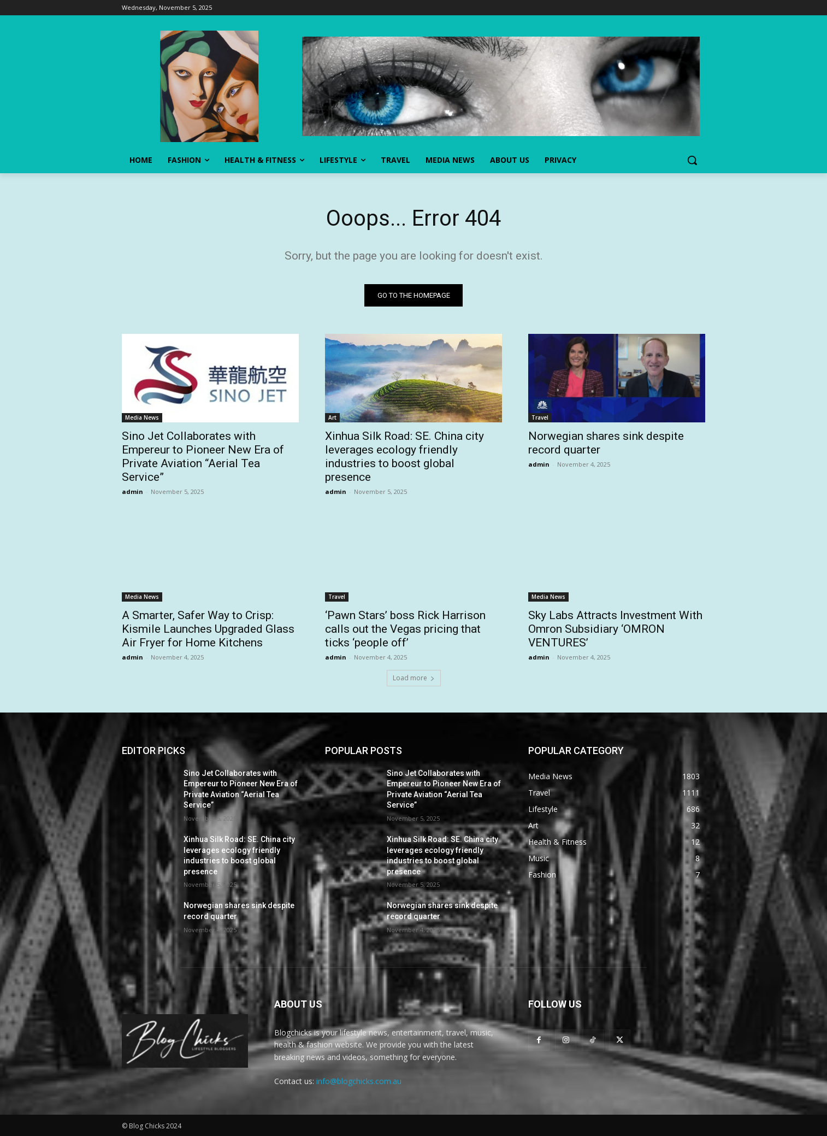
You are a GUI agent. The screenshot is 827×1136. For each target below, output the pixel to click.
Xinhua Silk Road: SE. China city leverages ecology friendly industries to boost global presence (404, 456)
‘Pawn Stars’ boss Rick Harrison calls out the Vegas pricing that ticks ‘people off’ (405, 629)
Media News (142, 417)
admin (132, 491)
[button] (692, 160)
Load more (414, 677)
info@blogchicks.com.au (358, 1081)
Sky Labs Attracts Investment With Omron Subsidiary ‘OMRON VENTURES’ (615, 629)
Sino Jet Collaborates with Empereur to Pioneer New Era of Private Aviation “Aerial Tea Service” (203, 456)
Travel (539, 417)
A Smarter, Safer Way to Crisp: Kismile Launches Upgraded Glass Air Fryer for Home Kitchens (208, 629)
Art (332, 417)
